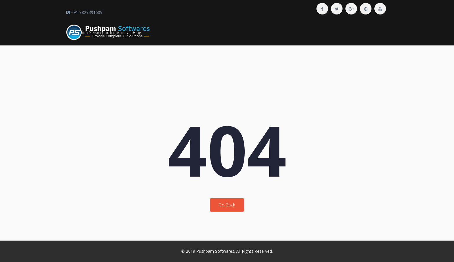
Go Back (227, 205)
